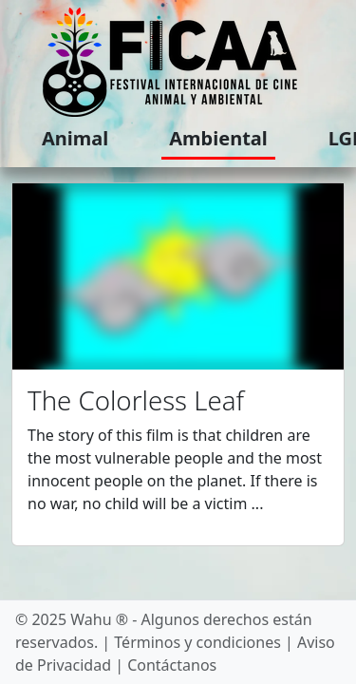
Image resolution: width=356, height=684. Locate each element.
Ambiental (218, 138)
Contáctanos (171, 665)
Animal (75, 138)
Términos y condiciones (197, 642)
